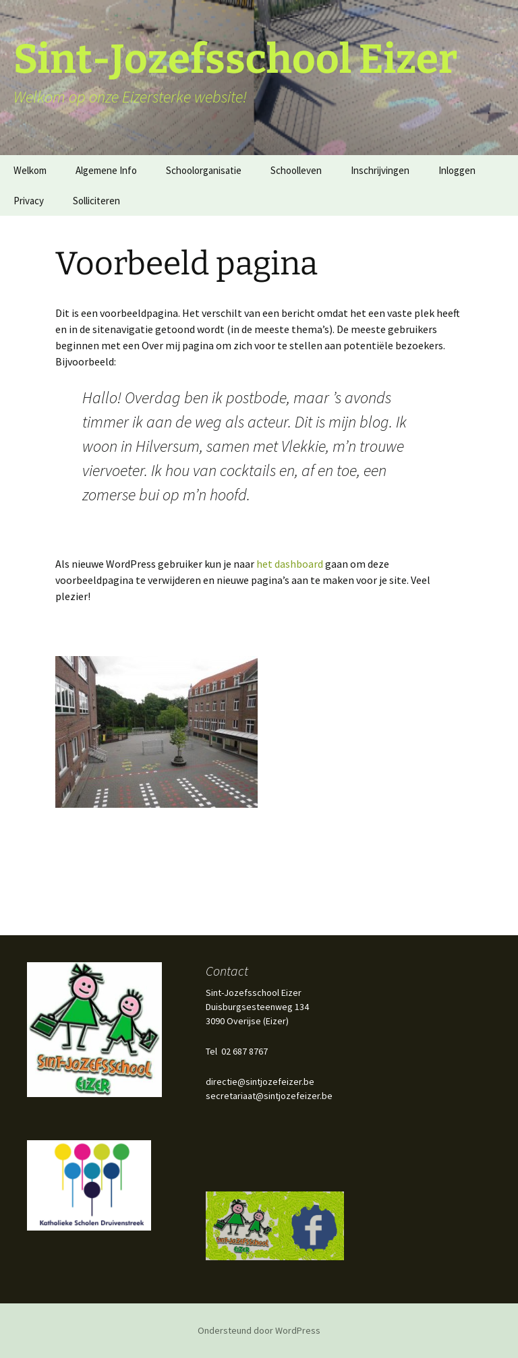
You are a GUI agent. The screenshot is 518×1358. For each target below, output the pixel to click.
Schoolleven (296, 170)
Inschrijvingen (380, 170)
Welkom (30, 170)
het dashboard (289, 563)
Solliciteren (96, 200)
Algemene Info (106, 170)
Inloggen (457, 170)
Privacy (28, 200)
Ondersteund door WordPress (259, 1330)
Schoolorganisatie (203, 170)
